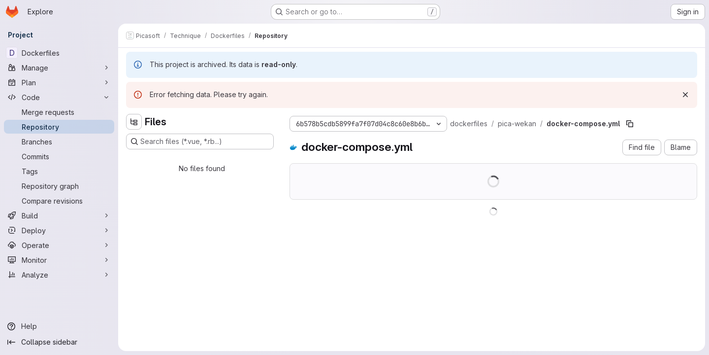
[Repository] (59, 127)
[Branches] (59, 141)
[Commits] (59, 156)
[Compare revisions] (59, 201)
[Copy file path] (630, 124)
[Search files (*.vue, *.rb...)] (200, 141)
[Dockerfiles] (59, 53)
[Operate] (59, 245)
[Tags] (59, 171)
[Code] (59, 97)
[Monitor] (59, 260)
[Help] (59, 326)
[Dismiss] (685, 95)
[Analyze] (59, 275)
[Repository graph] (59, 186)
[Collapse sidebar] (59, 342)
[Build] (59, 215)
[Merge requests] (59, 112)
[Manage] (59, 67)
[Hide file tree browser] (134, 122)
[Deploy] (59, 230)
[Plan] (59, 82)
